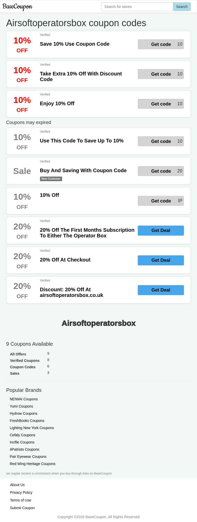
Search (182, 7)
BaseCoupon (17, 6)
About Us (17, 485)
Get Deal (160, 230)
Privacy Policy (21, 492)
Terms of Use (20, 500)
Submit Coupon (22, 508)
